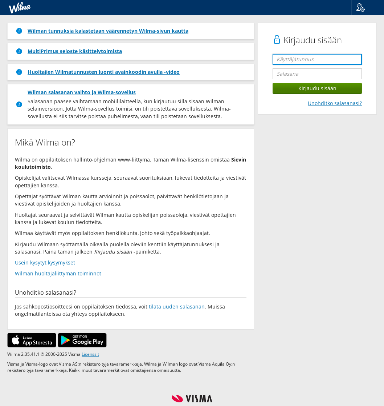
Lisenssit (90, 354)
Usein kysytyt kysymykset (45, 262)
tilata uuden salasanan (177, 306)
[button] (365, 7)
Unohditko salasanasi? (335, 103)
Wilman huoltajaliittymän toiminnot (58, 273)
